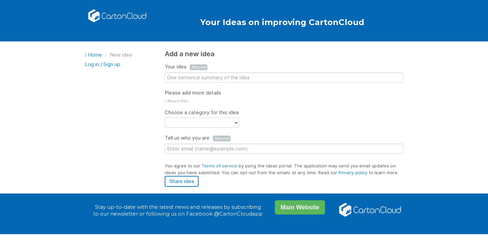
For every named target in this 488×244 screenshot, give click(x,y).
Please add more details (193, 92)
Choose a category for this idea (202, 112)
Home (94, 55)
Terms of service (220, 165)
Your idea (186, 66)
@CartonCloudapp (238, 213)
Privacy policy (354, 172)
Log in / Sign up (102, 64)
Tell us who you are (197, 138)
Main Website (300, 207)
